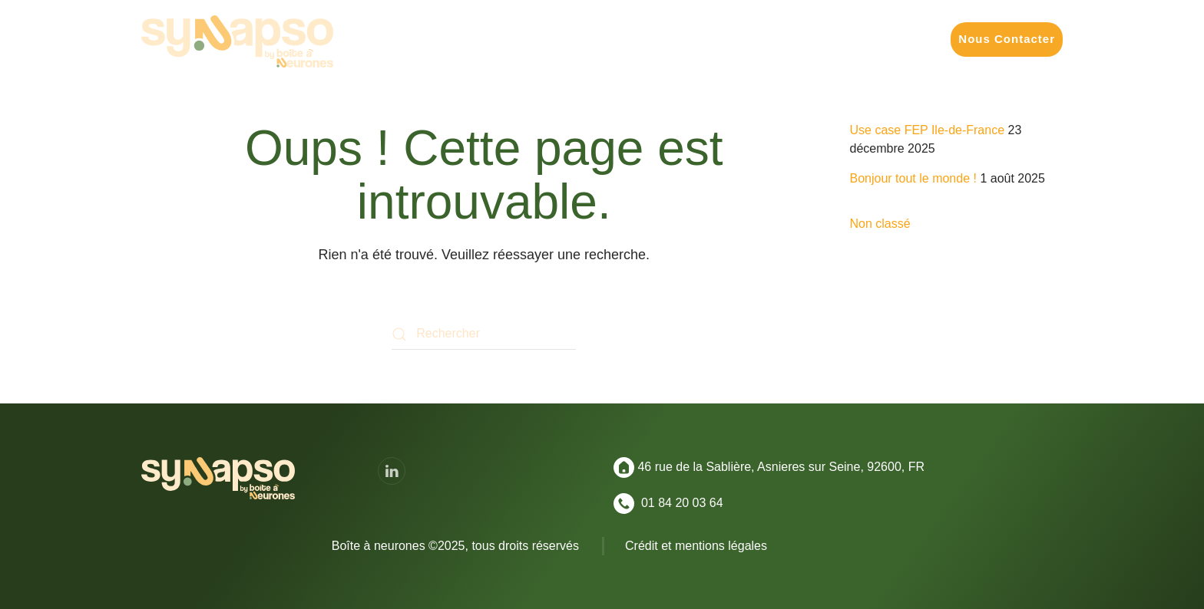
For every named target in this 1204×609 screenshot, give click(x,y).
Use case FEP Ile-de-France (927, 130)
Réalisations (799, 38)
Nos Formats (702, 38)
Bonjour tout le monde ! (913, 178)
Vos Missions (515, 38)
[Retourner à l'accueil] (237, 41)
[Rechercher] (484, 334)
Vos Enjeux (609, 38)
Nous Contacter (1006, 38)
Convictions (894, 38)
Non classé (880, 223)
